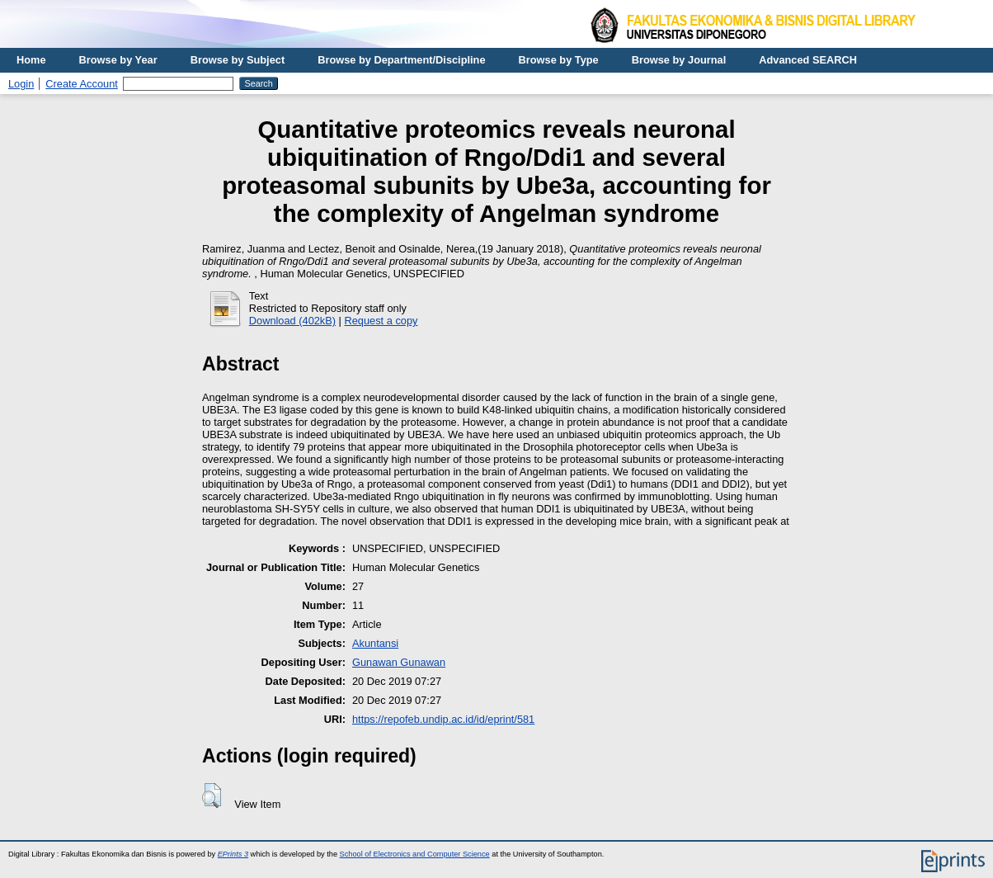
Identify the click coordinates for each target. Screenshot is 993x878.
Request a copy (381, 320)
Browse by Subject (238, 60)
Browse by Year (118, 60)
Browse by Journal (679, 60)
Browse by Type (559, 60)
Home (31, 60)
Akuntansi (375, 643)
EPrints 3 (233, 854)
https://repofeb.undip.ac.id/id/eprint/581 (443, 719)
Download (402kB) (292, 320)
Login (21, 84)
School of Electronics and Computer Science (415, 854)
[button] (211, 795)
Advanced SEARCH (808, 60)
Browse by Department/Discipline (401, 60)
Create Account (81, 84)
